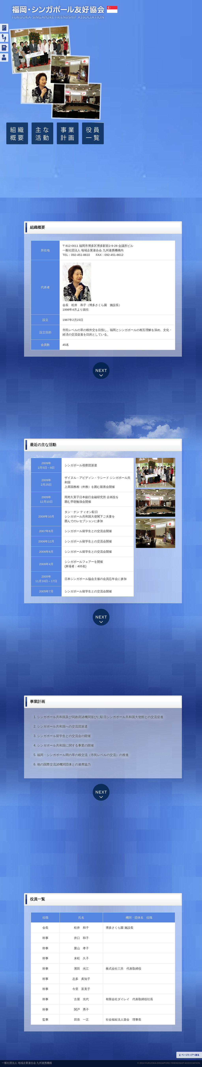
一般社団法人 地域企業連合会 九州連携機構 (27, 1062)
